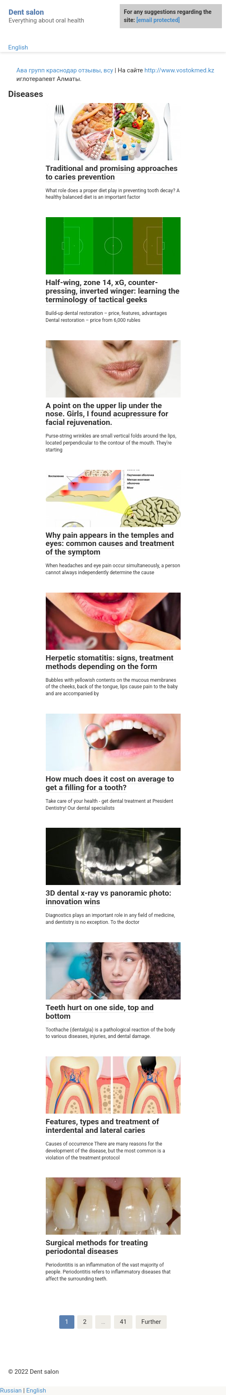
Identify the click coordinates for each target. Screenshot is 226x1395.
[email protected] (158, 20)
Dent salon (26, 12)
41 (123, 1321)
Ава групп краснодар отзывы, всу (64, 70)
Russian (11, 1390)
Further (151, 1321)
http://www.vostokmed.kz (180, 70)
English (18, 47)
